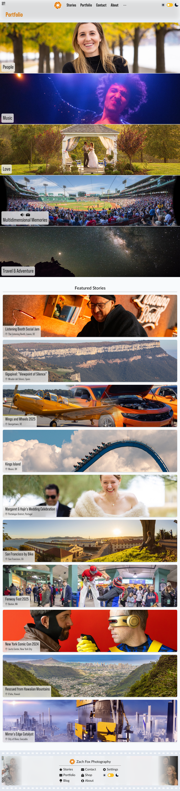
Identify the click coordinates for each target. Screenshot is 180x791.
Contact (101, 5)
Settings (110, 769)
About (114, 5)
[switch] (170, 5)
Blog (64, 781)
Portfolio (86, 5)
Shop (86, 775)
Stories (71, 5)
